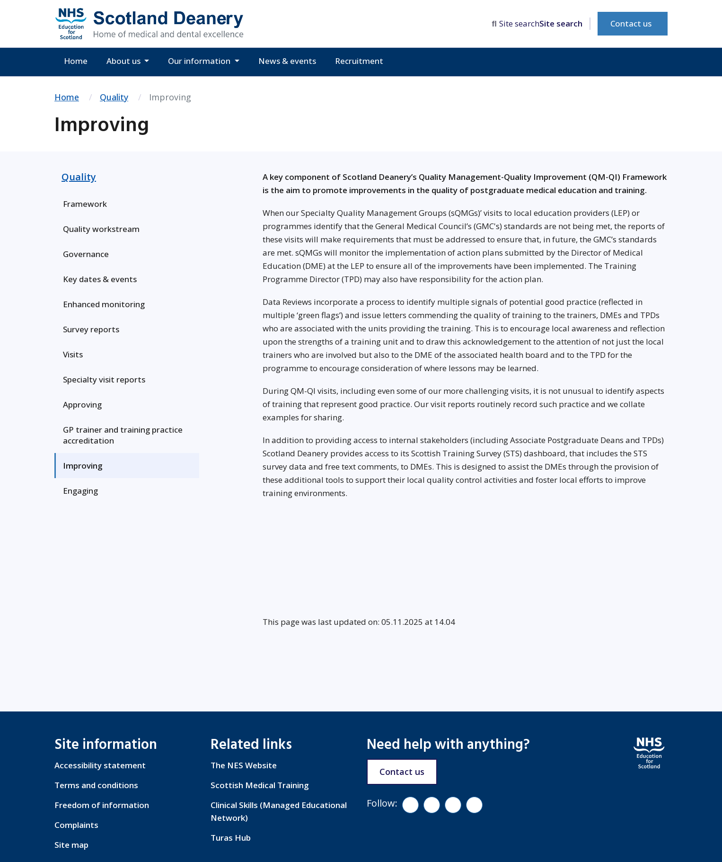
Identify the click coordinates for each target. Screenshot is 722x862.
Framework (85, 203)
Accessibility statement (100, 765)
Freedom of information (101, 805)
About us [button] (124, 60)
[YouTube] (453, 805)
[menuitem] (126, 203)
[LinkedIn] (474, 805)
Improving (83, 465)
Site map (71, 844)
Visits (73, 354)
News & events (287, 60)
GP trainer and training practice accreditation (123, 435)
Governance (86, 254)
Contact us (631, 23)
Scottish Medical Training (260, 785)
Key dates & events (100, 279)
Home (76, 60)
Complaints (76, 824)
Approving (82, 404)
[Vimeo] (431, 805)
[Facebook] (410, 805)
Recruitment (359, 60)
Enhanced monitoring (104, 304)
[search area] (541, 24)
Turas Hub (231, 837)
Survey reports (91, 329)
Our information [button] (200, 60)
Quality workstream (101, 228)
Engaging (80, 490)
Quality (114, 97)
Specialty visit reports (104, 379)
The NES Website (244, 765)
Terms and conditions (96, 785)
